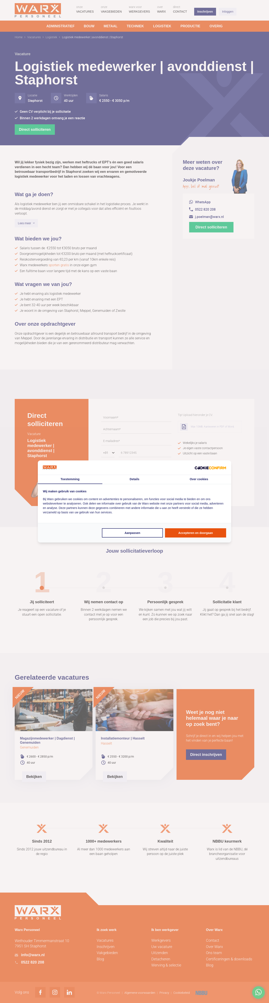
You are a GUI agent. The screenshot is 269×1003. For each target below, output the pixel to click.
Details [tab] (134, 479)
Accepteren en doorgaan (195, 533)
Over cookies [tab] (199, 479)
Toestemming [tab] (70, 479)
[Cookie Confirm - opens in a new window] (210, 468)
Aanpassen (132, 533)
